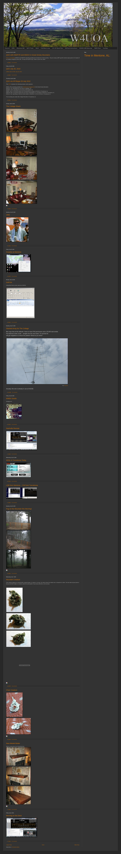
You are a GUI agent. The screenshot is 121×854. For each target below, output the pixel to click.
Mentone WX (21, 48)
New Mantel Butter (13, 743)
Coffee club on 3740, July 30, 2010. (14, 71)
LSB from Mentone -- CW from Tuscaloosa (22, 485)
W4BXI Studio (11, 398)
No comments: (14, 62)
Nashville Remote (12, 428)
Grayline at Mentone (13, 252)
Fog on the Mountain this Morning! (19, 509)
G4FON (9, 282)
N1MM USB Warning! (85, 48)
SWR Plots (97, 48)
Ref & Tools (30, 48)
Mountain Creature (13, 580)
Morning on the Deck (14, 816)
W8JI (37, 48)
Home (43, 844)
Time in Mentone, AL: (97, 55)
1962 (8, 215)
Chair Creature (11, 690)
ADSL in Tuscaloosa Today (16, 460)
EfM (13, 48)
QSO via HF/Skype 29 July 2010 (18, 81)
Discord (7, 48)
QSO (9, 84)
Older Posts (76, 844)
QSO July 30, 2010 (13, 69)
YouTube (105, 48)
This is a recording (10, 57)
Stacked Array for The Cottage (17, 328)
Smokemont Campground (28, 87)
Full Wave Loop (45, 48)
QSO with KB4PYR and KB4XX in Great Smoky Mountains (28, 55)
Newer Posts (9, 844)
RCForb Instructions (71, 48)
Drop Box (66, 385)
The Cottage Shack (13, 106)
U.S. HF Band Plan (57, 48)
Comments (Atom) (15, 847)
